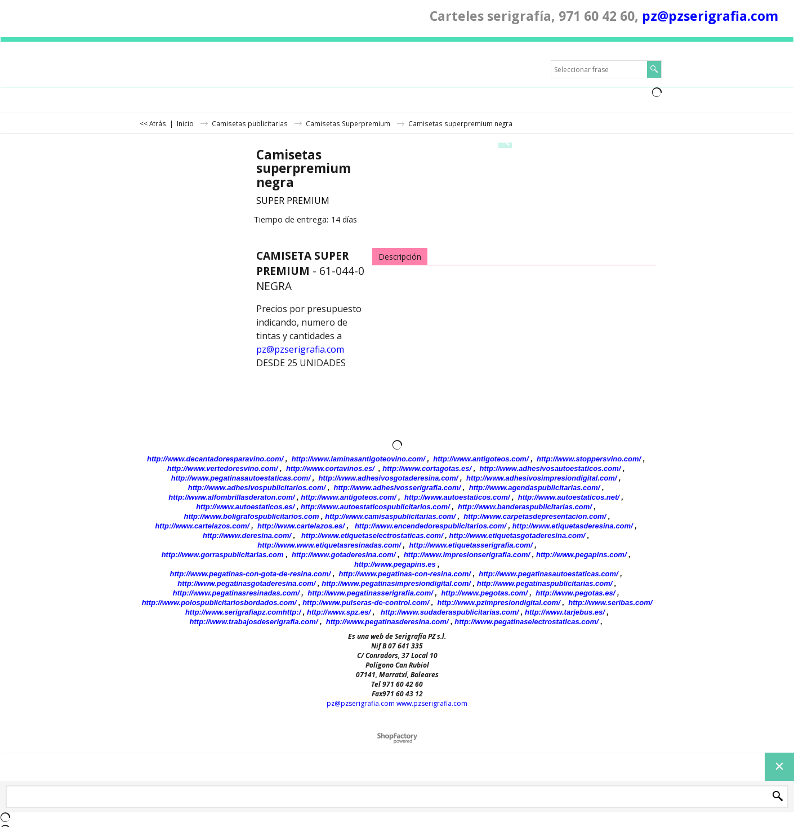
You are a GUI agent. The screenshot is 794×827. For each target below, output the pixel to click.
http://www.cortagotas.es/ (426, 468)
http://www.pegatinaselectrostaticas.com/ (526, 621)
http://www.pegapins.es (395, 564)
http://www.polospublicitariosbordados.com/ (219, 602)
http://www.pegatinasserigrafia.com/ (370, 593)
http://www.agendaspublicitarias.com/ (534, 487)
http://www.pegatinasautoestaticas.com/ (240, 478)
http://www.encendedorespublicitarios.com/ (430, 526)
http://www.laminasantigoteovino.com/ (358, 459)
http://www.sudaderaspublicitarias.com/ (450, 612)
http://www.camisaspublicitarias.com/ (390, 516)
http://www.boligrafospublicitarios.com (251, 516)
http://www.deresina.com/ (247, 535)
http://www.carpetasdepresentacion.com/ (534, 516)
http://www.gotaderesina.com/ (343, 554)
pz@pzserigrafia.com (710, 16)
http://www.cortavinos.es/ (330, 468)
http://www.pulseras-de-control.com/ (365, 602)
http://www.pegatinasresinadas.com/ (236, 593)
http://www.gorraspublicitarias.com (223, 554)
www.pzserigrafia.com (431, 703)
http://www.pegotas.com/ (484, 593)
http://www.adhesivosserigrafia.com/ (397, 487)
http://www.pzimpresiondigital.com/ (499, 602)
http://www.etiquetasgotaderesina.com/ (517, 535)
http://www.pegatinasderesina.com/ (387, 621)
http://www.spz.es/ (339, 612)
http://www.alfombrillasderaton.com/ (231, 497)
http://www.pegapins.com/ (581, 554)
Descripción (399, 256)
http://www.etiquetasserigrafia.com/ (470, 545)
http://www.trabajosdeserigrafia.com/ (254, 621)
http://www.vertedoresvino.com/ (222, 468)
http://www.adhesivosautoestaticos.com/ (550, 468)
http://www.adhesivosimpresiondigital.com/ (541, 478)
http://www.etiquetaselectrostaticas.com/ (372, 535)
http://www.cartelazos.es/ (301, 526)
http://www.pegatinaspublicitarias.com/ (545, 583)
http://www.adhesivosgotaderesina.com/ (388, 478)
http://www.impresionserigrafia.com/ (467, 554)
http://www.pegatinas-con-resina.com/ (405, 574)
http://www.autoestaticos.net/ (568, 497)
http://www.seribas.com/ (610, 602)
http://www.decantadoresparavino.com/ (215, 459)
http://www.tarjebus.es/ (565, 612)
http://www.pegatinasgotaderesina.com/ (246, 583)
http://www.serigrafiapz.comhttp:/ (243, 612)
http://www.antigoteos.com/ (480, 459)
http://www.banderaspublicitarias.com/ (525, 507)
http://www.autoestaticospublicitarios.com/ (375, 507)
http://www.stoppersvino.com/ (589, 459)
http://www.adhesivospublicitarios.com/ (256, 487)
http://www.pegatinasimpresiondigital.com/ (396, 583)
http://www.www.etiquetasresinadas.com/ (329, 545)
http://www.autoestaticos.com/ (457, 497)
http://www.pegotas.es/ (575, 593)
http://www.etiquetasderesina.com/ (572, 526)
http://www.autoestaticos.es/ (245, 507)
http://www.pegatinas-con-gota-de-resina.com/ (250, 574)
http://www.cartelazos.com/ (202, 526)
